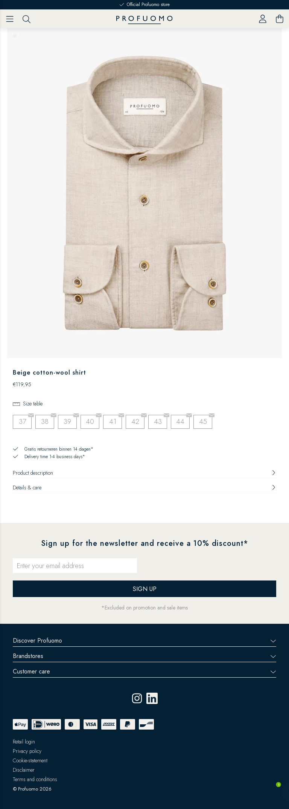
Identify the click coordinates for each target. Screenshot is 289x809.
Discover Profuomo (144, 640)
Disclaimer (24, 770)
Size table (33, 403)
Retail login (24, 741)
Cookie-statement (30, 760)
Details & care (144, 487)
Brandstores (144, 656)
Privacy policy (27, 751)
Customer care (144, 671)
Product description (144, 473)
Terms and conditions (35, 779)
